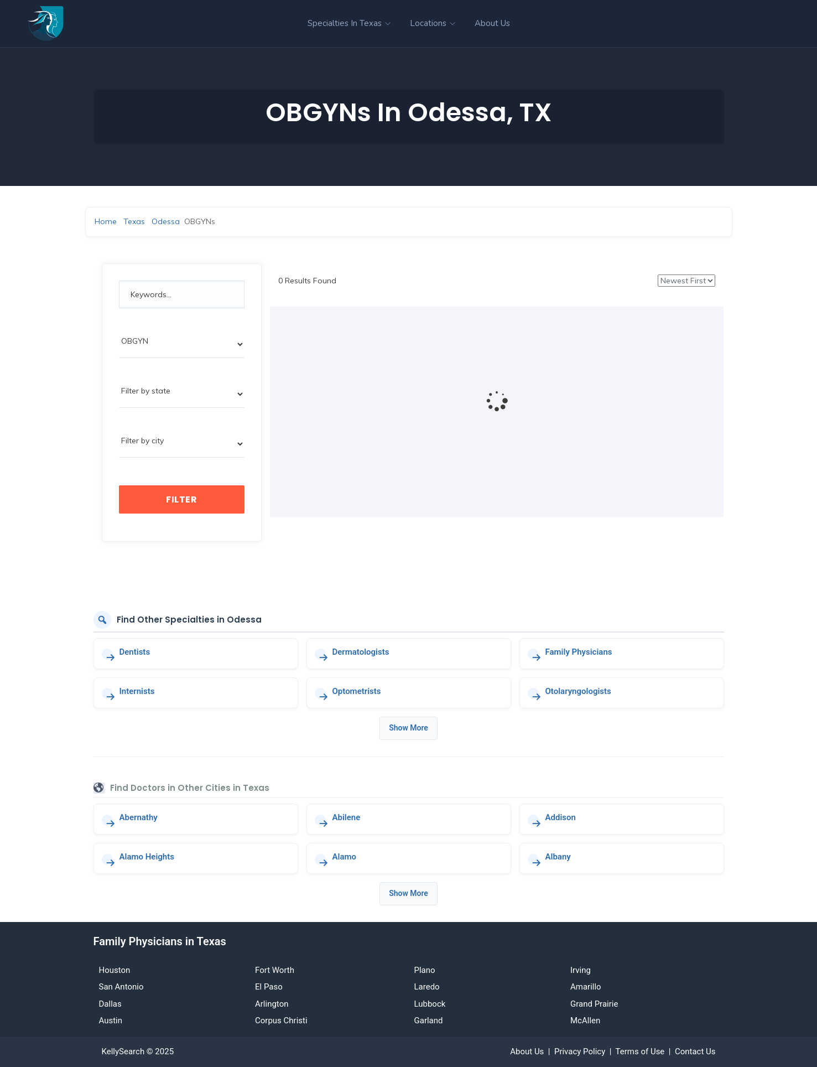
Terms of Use (640, 1051)
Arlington (271, 1004)
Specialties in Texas (349, 23)
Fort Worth (274, 970)
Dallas (110, 1004)
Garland (428, 1020)
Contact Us (695, 1051)
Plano (424, 970)
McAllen (585, 1020)
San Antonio (121, 987)
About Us (492, 23)
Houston (115, 970)
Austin (111, 1020)
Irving (580, 970)
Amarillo (585, 987)
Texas (134, 221)
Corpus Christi (281, 1020)
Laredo (427, 987)
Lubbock (430, 1004)
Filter (181, 499)
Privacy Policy (579, 1051)
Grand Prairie (594, 1004)
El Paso (269, 987)
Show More (408, 727)
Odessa (166, 221)
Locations (432, 23)
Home (106, 221)
